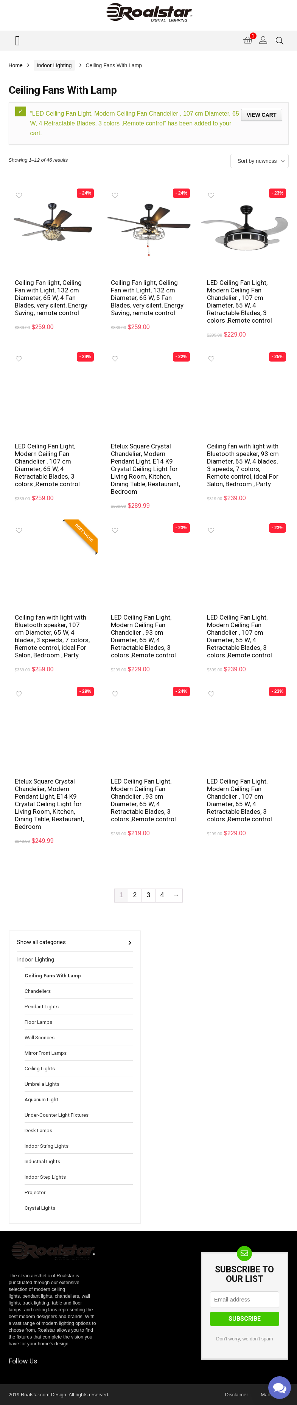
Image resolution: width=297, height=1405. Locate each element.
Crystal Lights (40, 1208)
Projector (35, 1192)
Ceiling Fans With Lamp (53, 975)
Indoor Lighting (54, 65)
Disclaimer (236, 1394)
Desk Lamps (38, 1130)
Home (16, 65)
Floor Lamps (38, 1022)
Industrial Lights (42, 1161)
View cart (262, 115)
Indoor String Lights (46, 1146)
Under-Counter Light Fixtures (57, 1115)
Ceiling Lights (40, 1068)
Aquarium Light (41, 1099)
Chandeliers (38, 991)
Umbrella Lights (42, 1084)
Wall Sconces (39, 1037)
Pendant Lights (42, 1006)
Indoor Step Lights (45, 1177)
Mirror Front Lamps (46, 1053)
